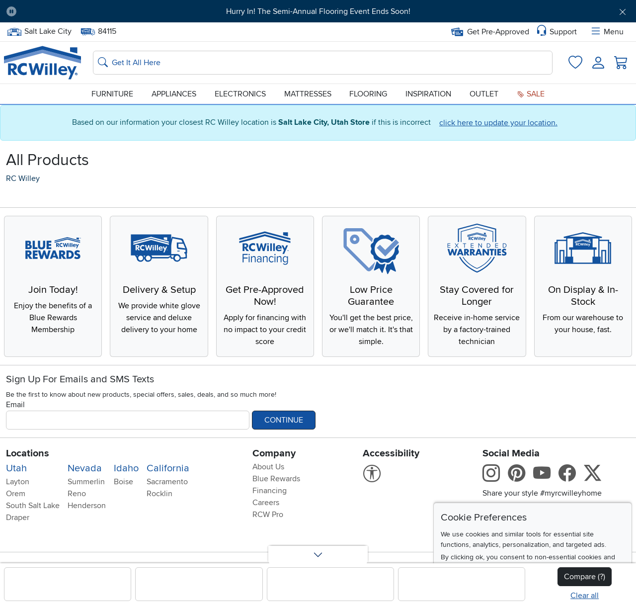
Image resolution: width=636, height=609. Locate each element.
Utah (16, 468)
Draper (17, 517)
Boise (123, 482)
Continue (283, 420)
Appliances (174, 94)
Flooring (368, 94)
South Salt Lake (33, 506)
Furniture (112, 94)
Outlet (484, 94)
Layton (17, 482)
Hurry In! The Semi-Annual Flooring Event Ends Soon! (318, 11)
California (168, 468)
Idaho (126, 468)
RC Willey (23, 178)
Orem (15, 494)
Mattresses (307, 94)
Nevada (85, 468)
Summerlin (86, 482)
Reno (77, 494)
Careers (265, 503)
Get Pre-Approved (490, 32)
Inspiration (428, 94)
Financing (269, 491)
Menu (607, 32)
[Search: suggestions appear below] (322, 62)
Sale (531, 94)
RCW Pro (267, 515)
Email (15, 405)
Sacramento (167, 482)
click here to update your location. (498, 123)
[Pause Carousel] (11, 11)
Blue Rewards (276, 479)
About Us (268, 467)
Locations (27, 453)
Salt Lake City (39, 31)
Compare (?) (584, 577)
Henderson (87, 506)
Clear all (584, 596)
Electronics (240, 94)
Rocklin (159, 494)
